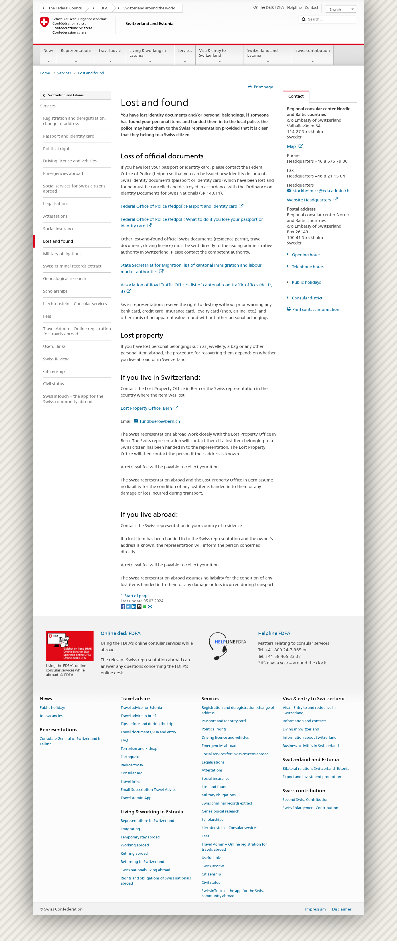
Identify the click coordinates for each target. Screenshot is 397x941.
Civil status (211, 882)
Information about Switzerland (310, 737)
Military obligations (219, 795)
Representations (75, 56)
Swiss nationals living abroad (145, 870)
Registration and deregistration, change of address (238, 710)
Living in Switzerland (301, 729)
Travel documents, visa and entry (148, 732)
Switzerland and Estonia (268, 56)
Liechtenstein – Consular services (229, 828)
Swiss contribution (312, 56)
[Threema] (139, 606)
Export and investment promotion (312, 777)
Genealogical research (220, 811)
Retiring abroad (134, 853)
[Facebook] (123, 606)
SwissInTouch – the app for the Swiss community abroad (233, 893)
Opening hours (306, 254)
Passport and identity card (224, 721)
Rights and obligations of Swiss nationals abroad (156, 881)
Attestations (212, 770)
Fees (205, 836)
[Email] (150, 606)
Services (185, 56)
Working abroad (135, 845)
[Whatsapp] (145, 606)
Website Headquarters (312, 200)
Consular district (306, 298)
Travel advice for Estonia (141, 707)
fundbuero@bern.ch (160, 421)
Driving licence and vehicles (225, 737)
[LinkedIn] (134, 606)
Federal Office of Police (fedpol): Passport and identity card (182, 206)
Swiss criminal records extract (227, 803)
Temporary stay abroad (140, 837)
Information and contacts (304, 721)
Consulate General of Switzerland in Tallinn (71, 741)
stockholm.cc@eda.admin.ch (321, 190)
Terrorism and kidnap (139, 748)
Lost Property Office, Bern (149, 408)
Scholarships (212, 819)
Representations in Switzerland (147, 820)
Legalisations (213, 762)
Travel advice (110, 56)
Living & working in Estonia (150, 56)
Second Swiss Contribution (306, 799)
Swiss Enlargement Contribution (310, 808)
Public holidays (306, 282)
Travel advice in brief (138, 716)
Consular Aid (132, 773)
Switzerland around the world (149, 8)
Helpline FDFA (274, 633)
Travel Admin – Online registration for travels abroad (234, 847)
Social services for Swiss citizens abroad (235, 754)
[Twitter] (128, 606)
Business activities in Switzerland (311, 746)
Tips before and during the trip (147, 724)
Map (295, 146)
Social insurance (215, 778)
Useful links (211, 858)
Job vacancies (51, 716)
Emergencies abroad (219, 746)
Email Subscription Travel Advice (148, 789)
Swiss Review (213, 866)
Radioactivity (132, 765)
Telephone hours (307, 266)
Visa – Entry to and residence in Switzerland (309, 710)
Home (45, 73)
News (48, 56)
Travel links (130, 781)
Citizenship (211, 874)
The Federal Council (65, 8)
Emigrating (130, 829)
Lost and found (215, 787)
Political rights (214, 729)
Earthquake (130, 757)
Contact (293, 96)
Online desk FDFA (121, 633)
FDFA (103, 8)
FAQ (124, 740)
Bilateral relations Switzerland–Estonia (316, 768)
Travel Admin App (136, 798)
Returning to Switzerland (142, 862)
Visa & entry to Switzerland (220, 56)
